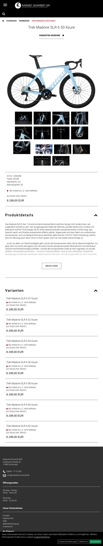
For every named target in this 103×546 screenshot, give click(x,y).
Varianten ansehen (50, 35)
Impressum (8, 526)
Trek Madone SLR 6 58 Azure (22, 383)
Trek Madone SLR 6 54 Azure (22, 341)
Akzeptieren (95, 541)
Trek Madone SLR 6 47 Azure (22, 298)
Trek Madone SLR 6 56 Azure (22, 362)
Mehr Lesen (51, 266)
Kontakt (6, 515)
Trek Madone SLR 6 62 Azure (22, 426)
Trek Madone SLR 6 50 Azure (51, 27)
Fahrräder (11, 21)
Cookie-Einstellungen (67, 541)
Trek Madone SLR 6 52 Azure (22, 319)
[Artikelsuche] (3, 14)
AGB (5, 521)
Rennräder (24, 21)
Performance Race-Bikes (43, 21)
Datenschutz (8, 518)
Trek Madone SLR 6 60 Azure (22, 404)
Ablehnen (83, 541)
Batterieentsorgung (11, 524)
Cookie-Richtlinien (42, 537)
